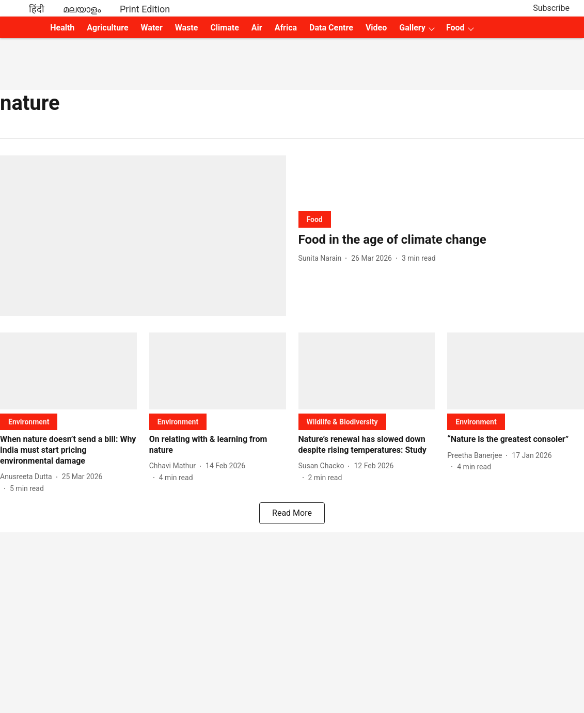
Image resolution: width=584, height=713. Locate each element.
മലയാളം (82, 9)
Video (376, 28)
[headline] (441, 240)
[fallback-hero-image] (143, 235)
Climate (224, 28)
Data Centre (331, 28)
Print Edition (145, 9)
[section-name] (314, 219)
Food (455, 28)
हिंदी (36, 9)
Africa (286, 28)
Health (62, 28)
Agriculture (107, 28)
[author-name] (322, 258)
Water (152, 28)
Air (256, 28)
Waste (186, 28)
